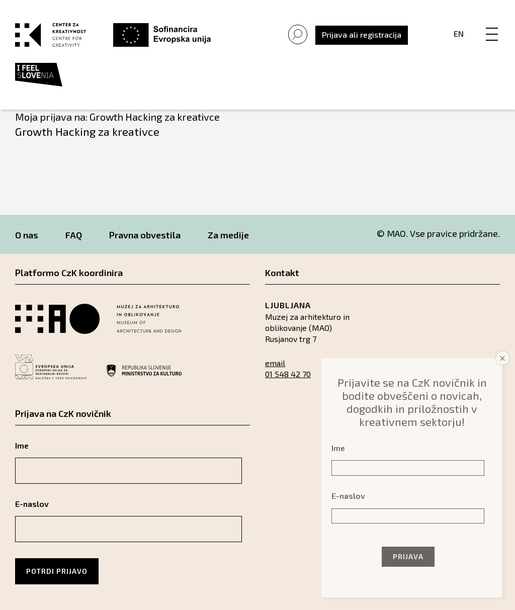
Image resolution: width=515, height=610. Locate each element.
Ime (22, 445)
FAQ (73, 234)
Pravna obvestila (145, 234)
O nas (26, 234)
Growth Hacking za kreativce (87, 131)
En (459, 33)
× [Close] (502, 358)
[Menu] (492, 23)
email (275, 363)
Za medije (228, 234)
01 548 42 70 (288, 374)
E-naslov (32, 503)
